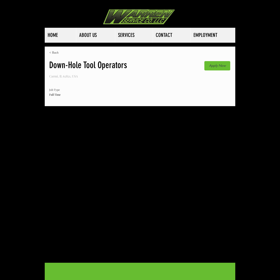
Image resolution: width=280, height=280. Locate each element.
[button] (217, 65)
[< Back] (63, 52)
